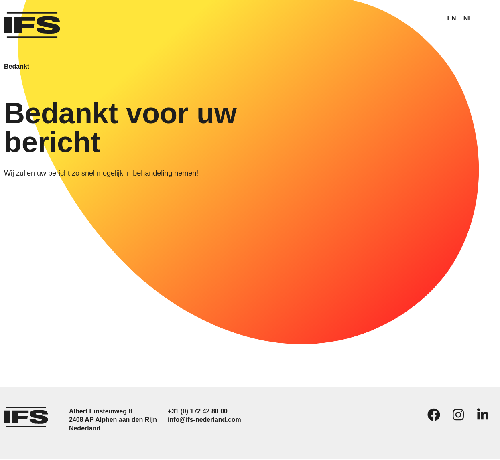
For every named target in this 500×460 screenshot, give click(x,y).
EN (451, 18)
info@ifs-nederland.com (204, 419)
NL (467, 18)
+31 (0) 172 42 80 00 (198, 411)
